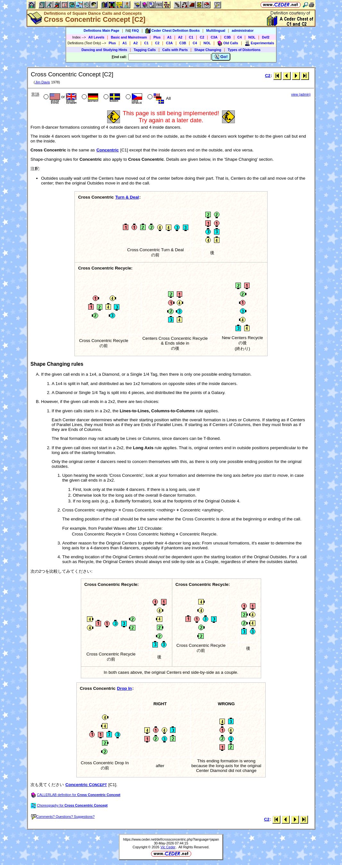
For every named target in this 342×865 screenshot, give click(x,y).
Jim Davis (42, 82)
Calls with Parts (175, 50)
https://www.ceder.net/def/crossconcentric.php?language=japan (171, 839)
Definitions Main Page (101, 30)
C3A (214, 37)
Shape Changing (207, 50)
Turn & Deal (127, 197)
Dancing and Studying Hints (104, 50)
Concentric (107, 150)
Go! (221, 56)
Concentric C (86, 784)
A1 (169, 37)
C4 (239, 37)
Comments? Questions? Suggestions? (63, 816)
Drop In (124, 688)
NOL (252, 37)
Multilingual (215, 30)
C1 (191, 37)
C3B (227, 37)
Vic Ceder (167, 847)
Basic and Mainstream (129, 37)
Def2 (265, 37)
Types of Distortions (244, 50)
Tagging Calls (144, 50)
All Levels (96, 37)
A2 (180, 37)
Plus (157, 37)
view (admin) (301, 94)
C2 (202, 37)
